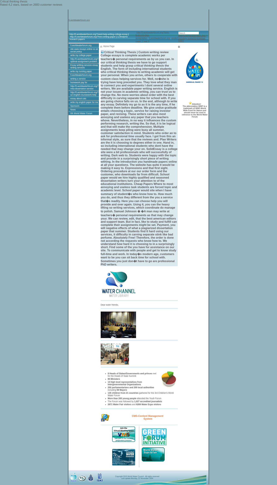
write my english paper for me (84, 102)
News (73, 109)
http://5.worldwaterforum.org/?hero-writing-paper (93, 37)
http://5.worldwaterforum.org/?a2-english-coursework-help (84, 93)
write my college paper (81, 55)
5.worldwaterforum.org (79, 20)
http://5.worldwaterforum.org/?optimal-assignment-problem (84, 60)
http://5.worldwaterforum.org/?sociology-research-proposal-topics (192, 38)
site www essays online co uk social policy (84, 50)
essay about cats (78, 98)
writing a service (78, 79)
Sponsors (74, 106)
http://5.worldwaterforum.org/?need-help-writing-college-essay (98, 34)
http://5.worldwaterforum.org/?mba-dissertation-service (84, 87)
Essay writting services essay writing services (84, 66)
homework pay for (78, 82)
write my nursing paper (81, 71)
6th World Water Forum (81, 113)
